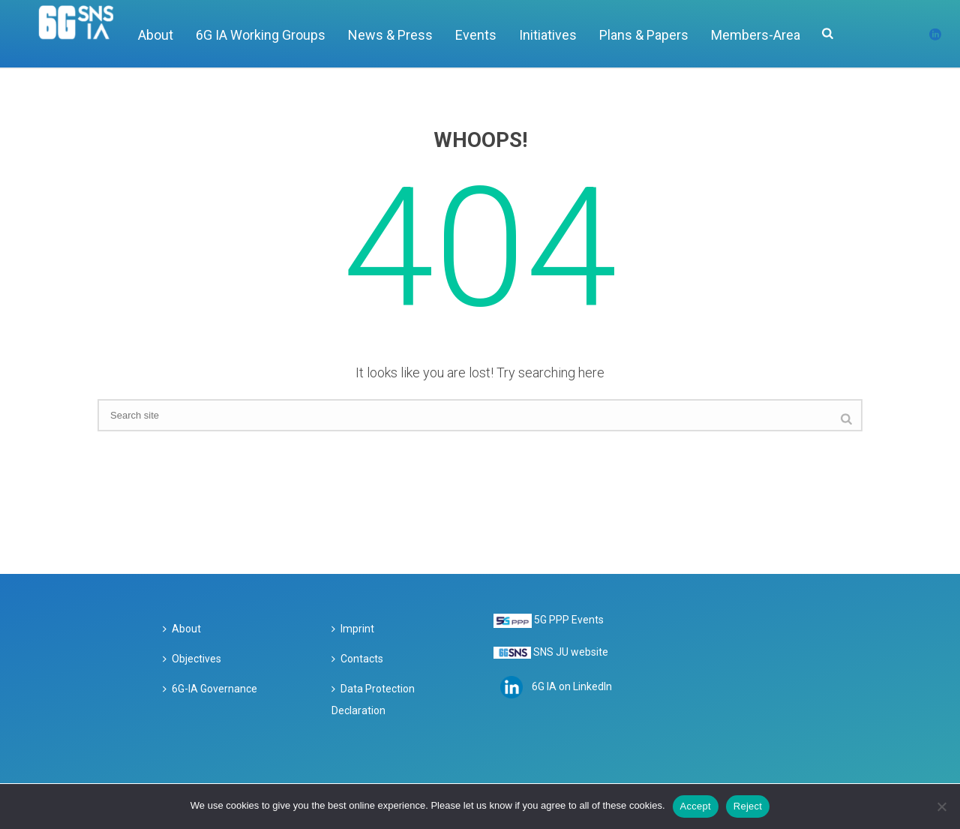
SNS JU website (570, 652)
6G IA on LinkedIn (572, 686)
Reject (748, 806)
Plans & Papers (643, 35)
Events (475, 35)
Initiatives (548, 35)
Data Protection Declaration (373, 700)
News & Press (390, 35)
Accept (695, 806)
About (155, 35)
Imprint (353, 629)
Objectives (192, 659)
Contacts (357, 659)
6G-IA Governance (210, 689)
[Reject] (941, 806)
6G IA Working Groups (261, 35)
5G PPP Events (569, 620)
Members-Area (755, 35)
